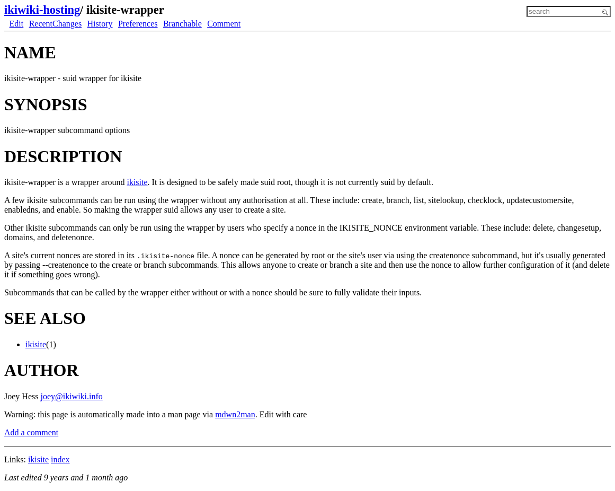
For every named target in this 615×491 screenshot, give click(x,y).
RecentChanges (55, 23)
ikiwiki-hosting (42, 9)
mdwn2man (235, 414)
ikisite (137, 182)
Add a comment (31, 432)
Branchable (182, 23)
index (60, 459)
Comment (223, 23)
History (100, 23)
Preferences (138, 23)
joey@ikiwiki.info (71, 396)
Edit (17, 23)
